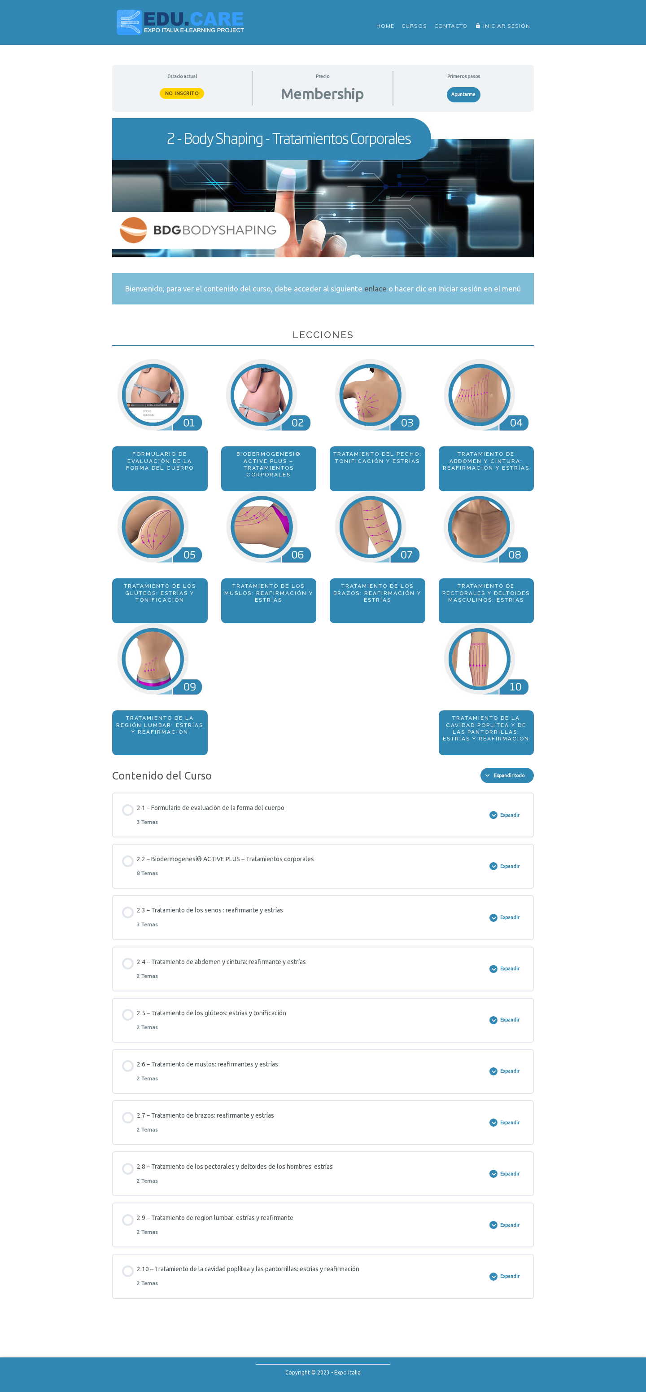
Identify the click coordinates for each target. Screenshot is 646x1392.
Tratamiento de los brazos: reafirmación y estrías (377, 593)
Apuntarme (463, 94)
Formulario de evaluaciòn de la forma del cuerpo (160, 461)
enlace (375, 288)
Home (385, 25)
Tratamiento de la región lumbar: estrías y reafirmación (159, 725)
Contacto (450, 25)
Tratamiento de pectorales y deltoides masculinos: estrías (486, 593)
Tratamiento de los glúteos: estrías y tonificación (160, 593)
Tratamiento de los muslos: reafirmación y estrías (268, 593)
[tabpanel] (323, 436)
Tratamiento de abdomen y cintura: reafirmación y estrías (486, 461)
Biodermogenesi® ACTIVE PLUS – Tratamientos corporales (268, 464)
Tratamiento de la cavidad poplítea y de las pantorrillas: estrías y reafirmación (486, 728)
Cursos (414, 25)
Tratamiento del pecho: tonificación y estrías (377, 457)
